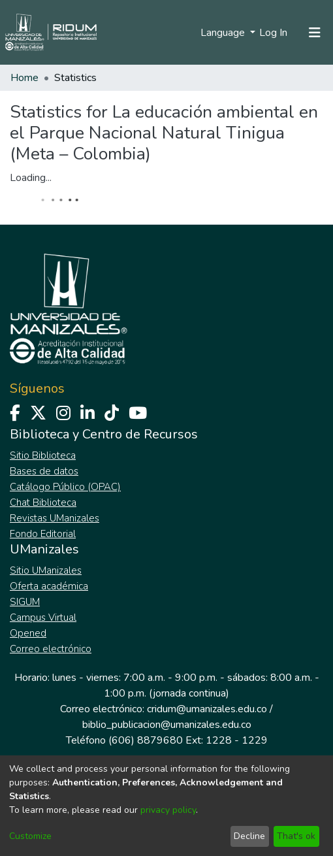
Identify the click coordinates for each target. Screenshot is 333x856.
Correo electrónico (50, 648)
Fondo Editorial (43, 533)
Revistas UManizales (54, 518)
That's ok (296, 836)
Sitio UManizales (46, 570)
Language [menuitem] (223, 32)
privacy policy (168, 810)
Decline (249, 836)
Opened (28, 633)
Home (24, 78)
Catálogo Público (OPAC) (65, 486)
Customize (30, 836)
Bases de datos (44, 471)
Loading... (31, 178)
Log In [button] (274, 32)
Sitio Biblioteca (43, 455)
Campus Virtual (43, 617)
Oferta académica (49, 586)
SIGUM (25, 601)
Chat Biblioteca (43, 502)
